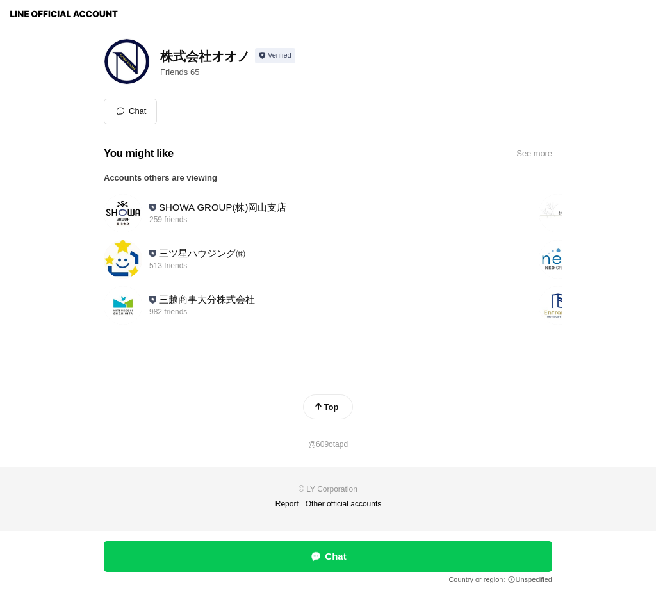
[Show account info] (275, 55)
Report (287, 503)
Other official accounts (344, 503)
